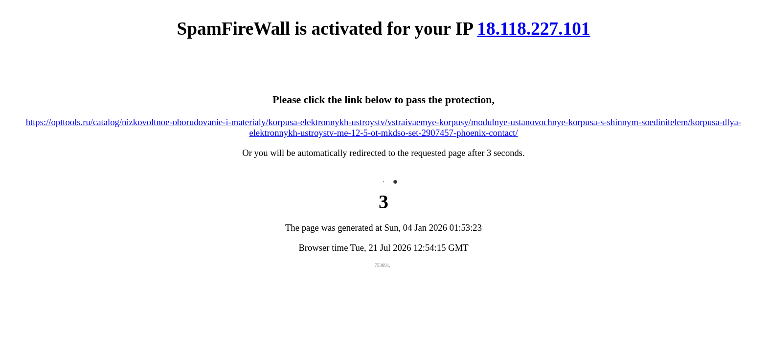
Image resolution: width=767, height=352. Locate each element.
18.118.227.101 (533, 29)
